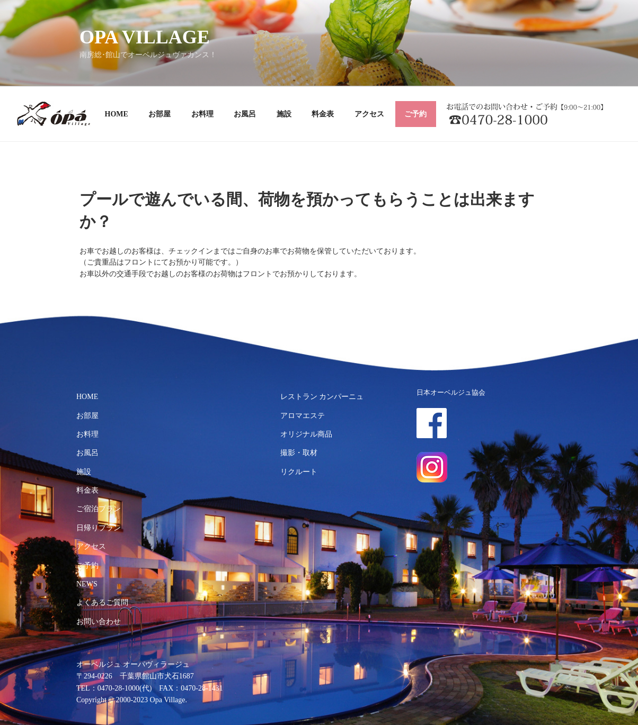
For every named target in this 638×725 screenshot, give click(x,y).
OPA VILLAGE (144, 37)
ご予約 (415, 114)
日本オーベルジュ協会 (451, 392)
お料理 (202, 114)
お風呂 (245, 114)
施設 (284, 114)
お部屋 (159, 114)
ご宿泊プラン (98, 509)
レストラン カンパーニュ (322, 397)
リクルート (298, 472)
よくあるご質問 (102, 602)
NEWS (87, 584)
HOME (116, 114)
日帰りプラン (98, 528)
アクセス (369, 114)
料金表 (323, 114)
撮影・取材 (298, 453)
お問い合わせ (98, 622)
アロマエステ (302, 416)
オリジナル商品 (306, 434)
